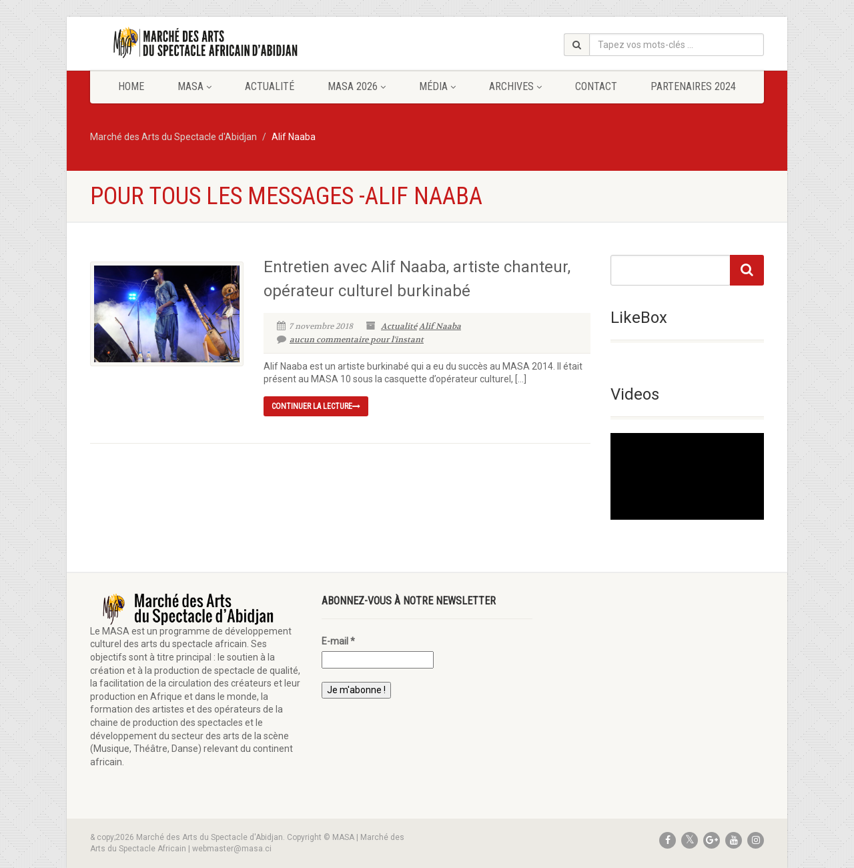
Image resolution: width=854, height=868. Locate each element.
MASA (194, 86)
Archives (515, 86)
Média (437, 86)
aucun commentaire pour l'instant (350, 339)
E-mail (338, 641)
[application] (687, 476)
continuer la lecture (316, 406)
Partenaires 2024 (693, 86)
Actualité (269, 86)
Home (131, 86)
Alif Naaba (440, 326)
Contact (596, 86)
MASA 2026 (357, 86)
